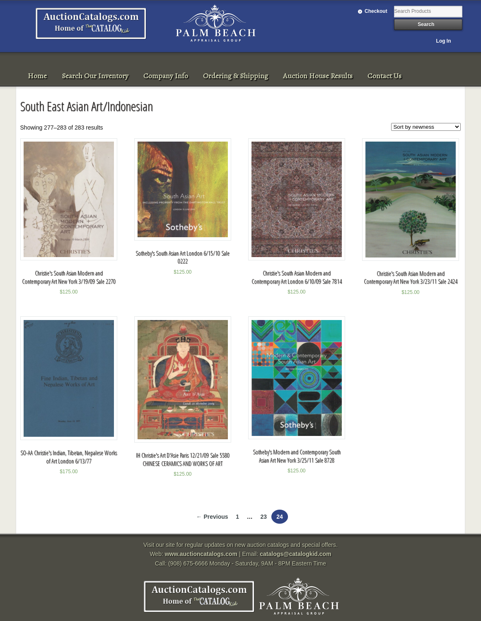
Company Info (165, 76)
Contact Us (384, 76)
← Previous (212, 516)
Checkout (376, 11)
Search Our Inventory (95, 76)
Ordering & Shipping (235, 76)
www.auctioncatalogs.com (201, 554)
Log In (443, 41)
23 (263, 516)
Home (37, 76)
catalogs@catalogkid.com (295, 554)
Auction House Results (318, 76)
